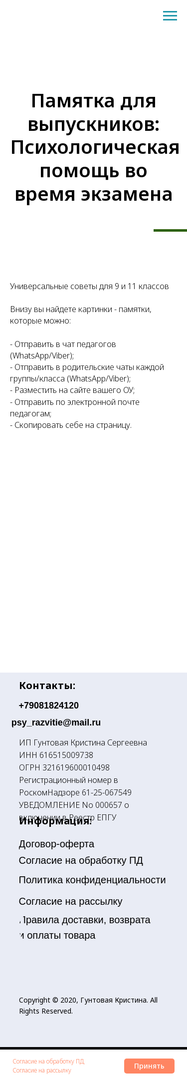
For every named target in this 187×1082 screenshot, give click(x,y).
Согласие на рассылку (41, 1070)
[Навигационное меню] (170, 16)
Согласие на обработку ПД (48, 1061)
